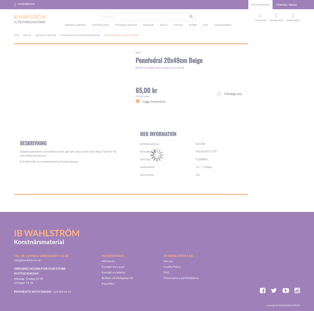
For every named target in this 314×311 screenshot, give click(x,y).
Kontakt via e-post (113, 266)
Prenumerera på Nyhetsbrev (181, 278)
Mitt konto (108, 261)
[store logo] (30, 19)
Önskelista (276, 15)
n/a (138, 52)
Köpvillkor (108, 283)
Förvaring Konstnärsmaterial (80, 35)
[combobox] (148, 16)
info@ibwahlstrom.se (27, 260)
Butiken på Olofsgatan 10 (117, 278)
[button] (29, 145)
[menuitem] (75, 25)
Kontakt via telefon (113, 272)
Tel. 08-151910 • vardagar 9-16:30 (41, 256)
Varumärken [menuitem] (222, 24)
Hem (16, 35)
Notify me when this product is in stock (160, 67)
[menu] (148, 25)
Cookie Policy (172, 266)
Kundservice (26, 3)
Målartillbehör (45, 35)
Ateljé (27, 35)
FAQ (166, 272)
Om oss (168, 261)
